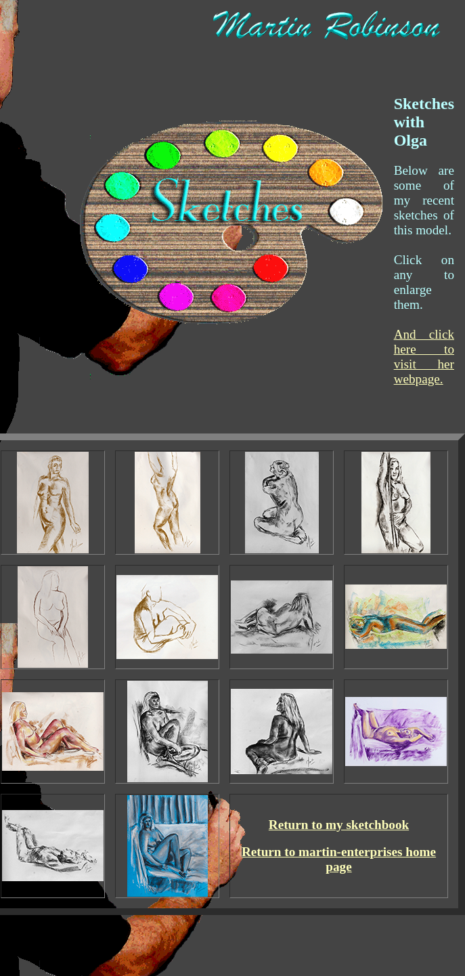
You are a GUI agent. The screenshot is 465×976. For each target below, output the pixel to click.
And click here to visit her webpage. (424, 356)
